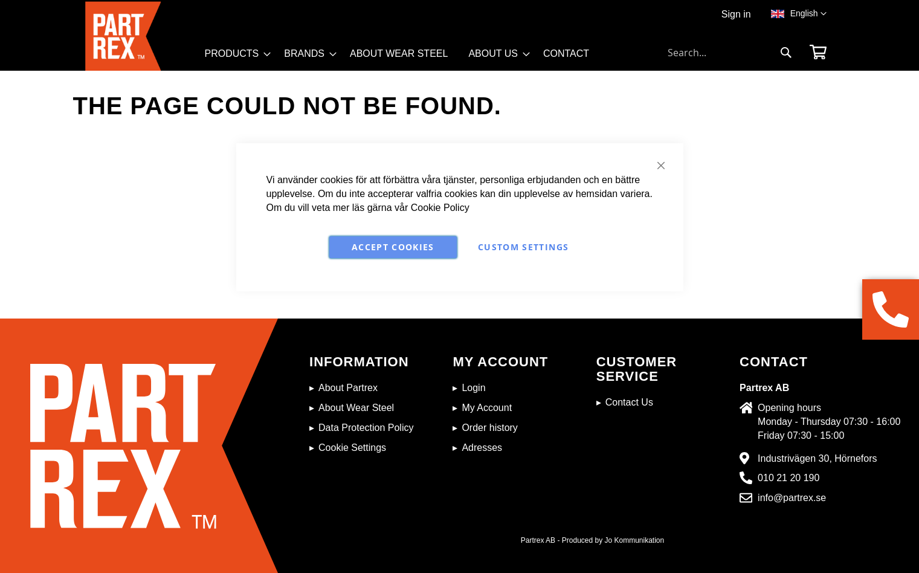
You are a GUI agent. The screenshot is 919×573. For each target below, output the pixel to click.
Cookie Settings (352, 447)
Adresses (482, 447)
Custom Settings (523, 247)
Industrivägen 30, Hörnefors (817, 458)
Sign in (736, 14)
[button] (808, 14)
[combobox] (730, 52)
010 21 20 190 (788, 478)
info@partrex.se (792, 498)
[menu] (403, 58)
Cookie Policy (440, 207)
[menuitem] (234, 54)
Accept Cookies (393, 247)
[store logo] (141, 36)
